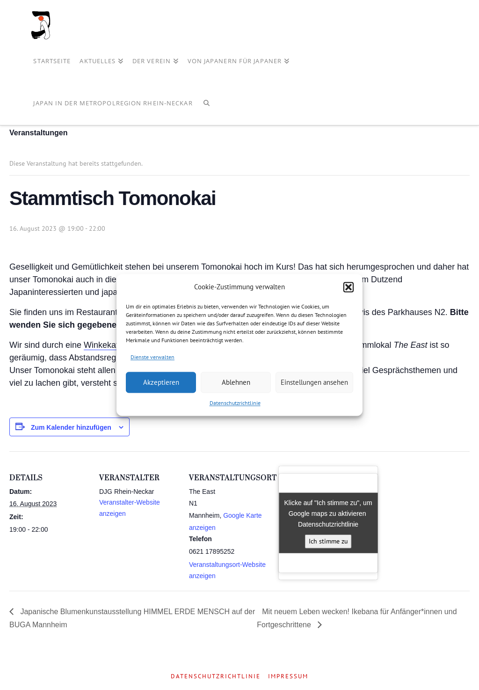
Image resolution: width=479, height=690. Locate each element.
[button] (348, 287)
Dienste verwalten (152, 356)
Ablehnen (236, 382)
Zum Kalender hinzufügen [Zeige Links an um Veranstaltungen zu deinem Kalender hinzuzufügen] (71, 427)
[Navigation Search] (206, 104)
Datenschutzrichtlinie (235, 403)
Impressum (288, 676)
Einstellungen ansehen (314, 382)
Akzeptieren (161, 382)
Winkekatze (105, 345)
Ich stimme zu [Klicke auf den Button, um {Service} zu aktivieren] (328, 541)
